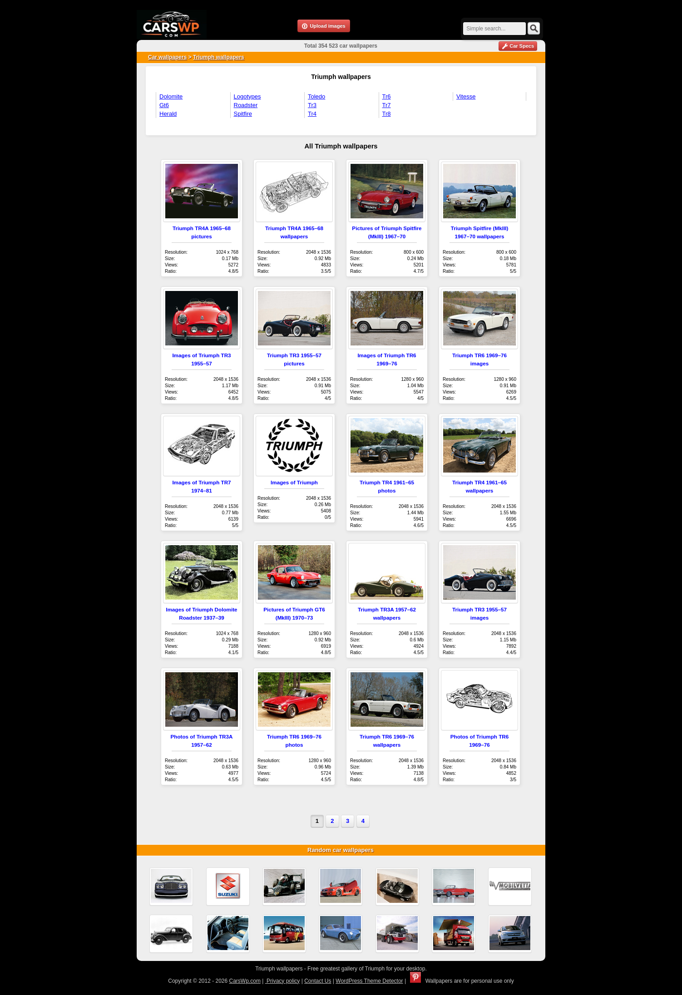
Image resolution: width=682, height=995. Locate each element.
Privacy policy (282, 981)
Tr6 (386, 96)
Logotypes (247, 96)
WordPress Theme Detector (369, 981)
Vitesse (465, 96)
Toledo (316, 96)
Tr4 (312, 113)
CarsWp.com (245, 981)
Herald (168, 113)
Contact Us (317, 981)
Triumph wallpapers (218, 57)
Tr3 (312, 105)
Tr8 (386, 113)
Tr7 (386, 105)
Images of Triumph (294, 482)
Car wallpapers (167, 57)
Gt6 (164, 105)
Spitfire (243, 113)
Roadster (246, 105)
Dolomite (171, 96)
